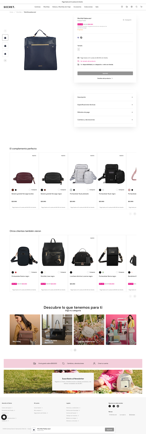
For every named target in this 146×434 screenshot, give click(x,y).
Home (11, 12)
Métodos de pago (105, 112)
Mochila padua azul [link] (30, 12)
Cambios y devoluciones (105, 120)
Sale (97, 7)
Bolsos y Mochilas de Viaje (62, 7)
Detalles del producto (105, 78)
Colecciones (88, 7)
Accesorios (77, 7)
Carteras (38, 7)
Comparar (33, 190)
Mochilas (46, 7)
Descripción (105, 97)
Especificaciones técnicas (105, 105)
